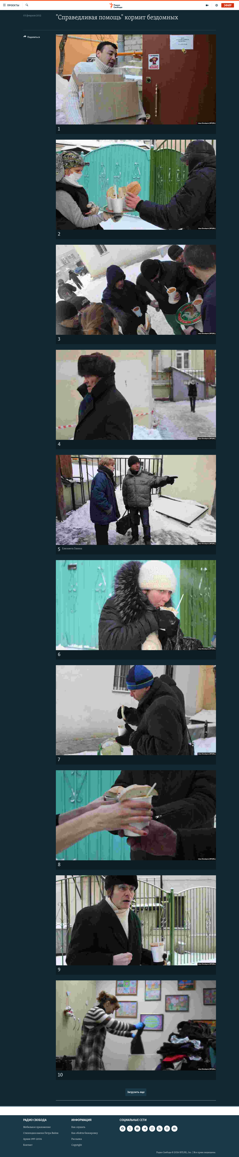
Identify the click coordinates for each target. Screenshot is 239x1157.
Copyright (76, 1145)
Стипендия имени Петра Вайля (40, 1133)
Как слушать (78, 1127)
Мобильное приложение (37, 1127)
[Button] (31, 37)
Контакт (27, 1145)
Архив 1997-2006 (32, 1139)
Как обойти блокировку (84, 1133)
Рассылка (76, 1139)
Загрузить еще (135, 1092)
